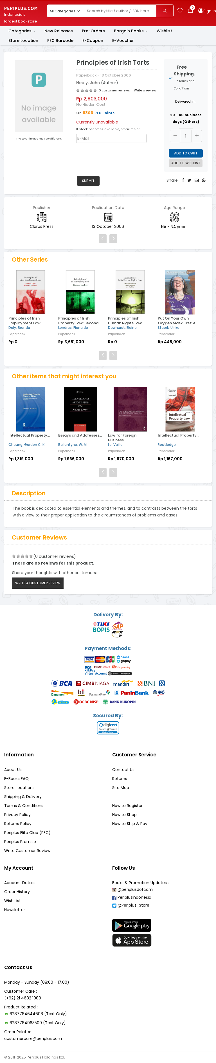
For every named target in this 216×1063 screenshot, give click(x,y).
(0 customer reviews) (54, 556)
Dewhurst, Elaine (122, 327)
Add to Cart (185, 153)
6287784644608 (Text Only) (38, 1014)
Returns (119, 778)
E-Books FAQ (16, 778)
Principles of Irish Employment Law (24, 320)
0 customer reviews (114, 90)
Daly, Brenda (19, 327)
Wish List (12, 901)
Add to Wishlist (185, 163)
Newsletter (14, 910)
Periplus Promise (20, 841)
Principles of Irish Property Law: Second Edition (78, 323)
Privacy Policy (17, 814)
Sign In (209, 11)
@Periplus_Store (130, 905)
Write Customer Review (27, 850)
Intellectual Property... (29, 435)
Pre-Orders (93, 31)
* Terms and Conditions (184, 85)
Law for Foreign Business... (122, 437)
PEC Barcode (60, 40)
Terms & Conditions (23, 805)
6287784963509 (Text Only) (38, 1023)
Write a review (145, 90)
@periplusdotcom (132, 889)
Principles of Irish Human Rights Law (125, 320)
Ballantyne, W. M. (72, 444)
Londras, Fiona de (73, 327)
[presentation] (119, 157)
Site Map (120, 787)
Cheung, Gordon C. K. (26, 444)
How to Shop (124, 814)
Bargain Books (131, 31)
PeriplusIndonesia (131, 897)
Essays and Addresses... (80, 435)
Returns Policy (18, 823)
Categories (21, 31)
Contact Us (123, 769)
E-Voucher (123, 40)
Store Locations (19, 787)
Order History (17, 892)
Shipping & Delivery (23, 796)
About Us (13, 769)
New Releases (58, 31)
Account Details (19, 883)
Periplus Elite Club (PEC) (27, 832)
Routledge (167, 444)
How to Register (127, 805)
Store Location (23, 40)
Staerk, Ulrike (168, 327)
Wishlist (164, 31)
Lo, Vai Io (115, 444)
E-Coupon (92, 40)
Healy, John (88, 83)
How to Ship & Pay (129, 823)
